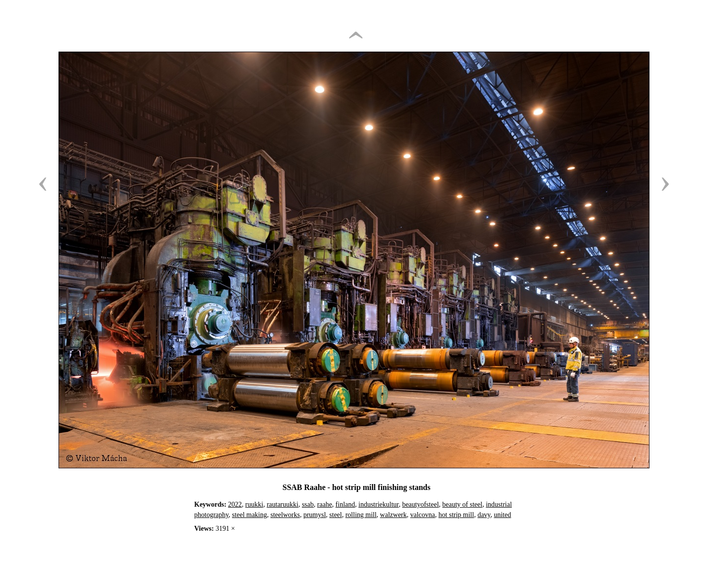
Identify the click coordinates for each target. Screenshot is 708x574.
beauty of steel (462, 504)
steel (335, 514)
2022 (235, 504)
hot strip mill (456, 514)
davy (483, 514)
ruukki (254, 504)
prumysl (314, 514)
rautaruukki (282, 504)
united (502, 514)
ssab (308, 504)
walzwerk (393, 514)
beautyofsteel (420, 504)
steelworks (285, 514)
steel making (249, 514)
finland (345, 504)
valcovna (422, 514)
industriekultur (378, 504)
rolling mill (360, 514)
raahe (324, 504)
